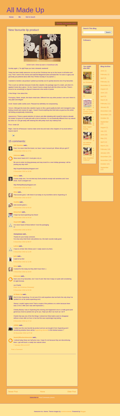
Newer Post (13, 392)
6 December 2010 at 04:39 (22, 217)
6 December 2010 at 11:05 (22, 252)
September (104, 122)
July (102, 131)
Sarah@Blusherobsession (23, 337)
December (104, 85)
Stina (15, 192)
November (104, 115)
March (103, 100)
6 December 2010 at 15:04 (22, 272)
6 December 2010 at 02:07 (22, 197)
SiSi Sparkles (18, 145)
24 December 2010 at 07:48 (23, 333)
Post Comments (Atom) (46, 397)
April (102, 78)
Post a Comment (16, 349)
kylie (15, 256)
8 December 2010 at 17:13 (22, 321)
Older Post (71, 392)
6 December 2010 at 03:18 (22, 207)
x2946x (16, 325)
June (102, 71)
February (104, 74)
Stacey (16, 176)
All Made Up (25, 10)
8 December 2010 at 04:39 (22, 290)
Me (20, 17)
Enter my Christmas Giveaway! (24, 287)
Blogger (83, 411)
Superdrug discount (41, 330)
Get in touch (30, 17)
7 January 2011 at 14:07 (22, 345)
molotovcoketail (66, 411)
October (103, 118)
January (103, 107)
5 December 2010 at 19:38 (22, 171)
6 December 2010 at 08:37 (22, 242)
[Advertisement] (42, 370)
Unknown (17, 155)
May (102, 138)
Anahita (16, 202)
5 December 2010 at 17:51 (22, 151)
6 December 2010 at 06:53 (22, 230)
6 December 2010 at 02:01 (22, 187)
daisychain (17, 212)
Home (11, 17)
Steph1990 (17, 222)
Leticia (16, 246)
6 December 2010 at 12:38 (22, 262)
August (103, 89)
